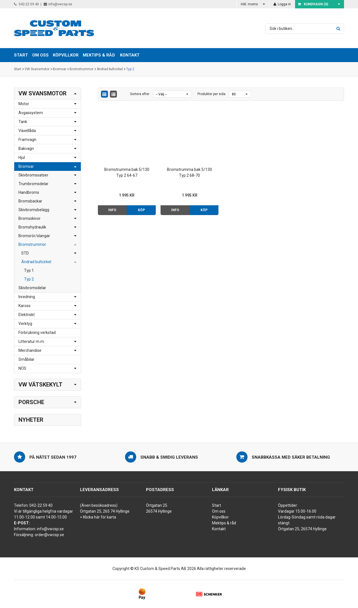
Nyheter (30, 419)
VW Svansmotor (37, 69)
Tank (22, 121)
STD (25, 253)
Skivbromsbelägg (33, 210)
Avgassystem (30, 112)
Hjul (21, 157)
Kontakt (130, 55)
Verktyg (25, 323)
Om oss (218, 511)
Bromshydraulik (32, 227)
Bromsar (59, 69)
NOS (22, 368)
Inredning (26, 296)
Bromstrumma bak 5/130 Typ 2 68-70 (189, 172)
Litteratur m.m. (31, 341)
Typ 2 (130, 69)
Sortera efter (139, 94)
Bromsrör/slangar (34, 236)
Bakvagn (26, 148)
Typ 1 (29, 270)
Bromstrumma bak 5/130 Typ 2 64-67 (126, 172)
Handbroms (28, 192)
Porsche (31, 402)
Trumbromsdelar (33, 184)
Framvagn (27, 139)
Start (17, 69)
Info (112, 210)
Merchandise (29, 350)
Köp (141, 210)
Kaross (24, 305)
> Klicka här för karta (98, 517)
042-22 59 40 (26, 4)
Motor (23, 104)
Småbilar (26, 359)
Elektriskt (26, 314)
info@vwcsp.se (58, 4)
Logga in (282, 4)
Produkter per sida (211, 94)
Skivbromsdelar (32, 288)
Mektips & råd (224, 523)
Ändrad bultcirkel (110, 69)
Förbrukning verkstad (37, 332)
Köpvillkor (220, 517)
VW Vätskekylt (40, 384)
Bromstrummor (81, 69)
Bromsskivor (29, 218)
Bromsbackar (30, 201)
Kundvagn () (313, 4)
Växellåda (27, 130)
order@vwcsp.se (49, 534)
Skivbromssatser (33, 175)
